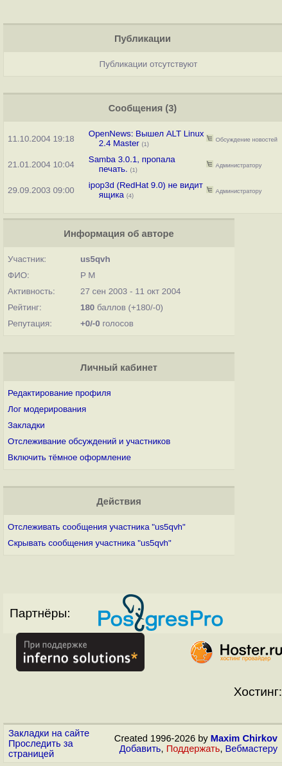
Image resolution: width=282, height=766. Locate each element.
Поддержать (193, 748)
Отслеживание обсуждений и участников (89, 441)
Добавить (140, 748)
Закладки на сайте (48, 733)
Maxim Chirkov (244, 738)
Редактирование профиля (59, 393)
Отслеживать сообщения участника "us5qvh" (97, 527)
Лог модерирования (47, 409)
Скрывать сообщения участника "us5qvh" (90, 543)
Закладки (26, 425)
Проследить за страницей (40, 748)
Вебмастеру (251, 748)
